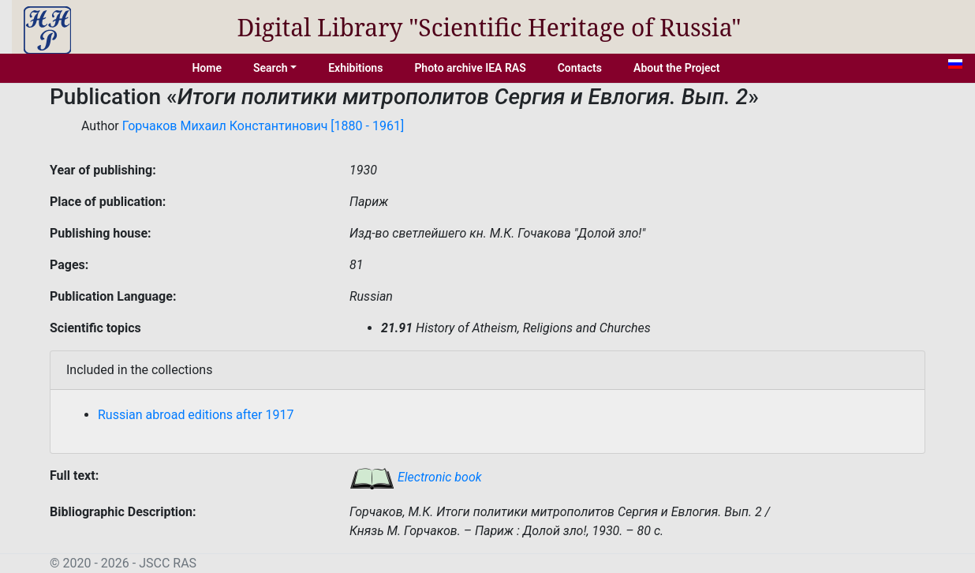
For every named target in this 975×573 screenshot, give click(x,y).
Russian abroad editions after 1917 (195, 414)
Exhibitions (355, 68)
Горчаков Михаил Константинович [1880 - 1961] (263, 125)
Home (207, 68)
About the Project (676, 68)
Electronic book (415, 477)
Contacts (580, 68)
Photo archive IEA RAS (469, 68)
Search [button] (270, 68)
